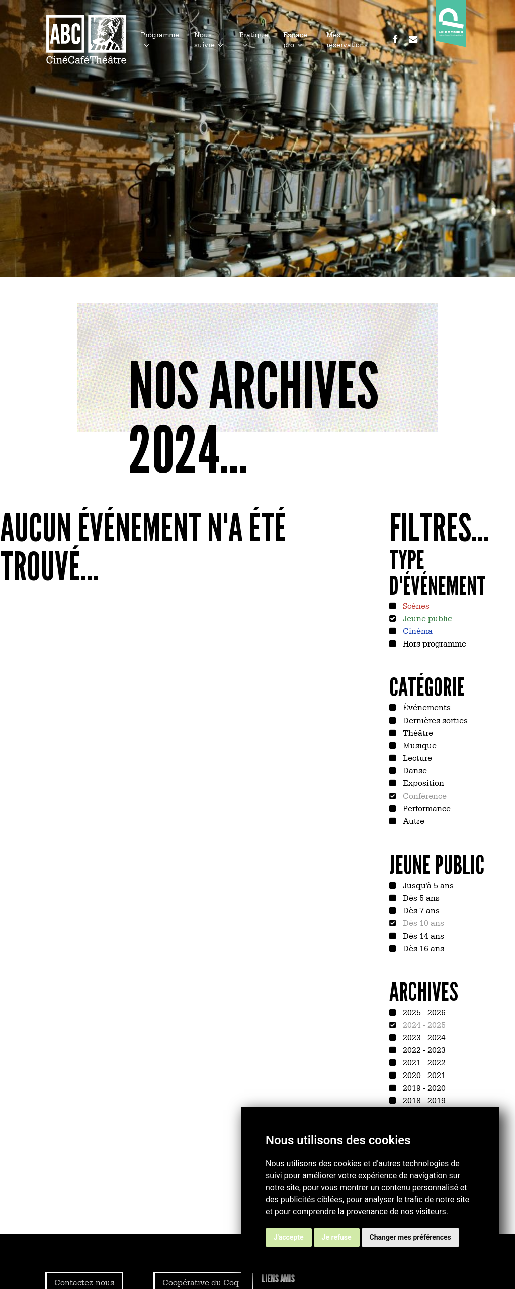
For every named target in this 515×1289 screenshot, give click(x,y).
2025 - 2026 (423, 1012)
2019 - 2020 (423, 1087)
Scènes (415, 605)
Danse (414, 770)
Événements (426, 707)
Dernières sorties (434, 720)
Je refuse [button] (337, 1237)
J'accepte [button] (289, 1237)
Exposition (422, 782)
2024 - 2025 (423, 1024)
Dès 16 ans (422, 948)
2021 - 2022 (423, 1062)
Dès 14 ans (422, 935)
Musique (419, 745)
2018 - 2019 (423, 1100)
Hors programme (433, 643)
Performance (426, 808)
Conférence (424, 795)
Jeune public (426, 618)
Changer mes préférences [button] (410, 1237)
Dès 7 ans (420, 910)
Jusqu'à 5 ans (427, 885)
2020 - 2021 (423, 1074)
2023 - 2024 (423, 1037)
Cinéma (417, 630)
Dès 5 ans (420, 897)
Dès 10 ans (422, 922)
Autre (412, 820)
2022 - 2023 (423, 1049)
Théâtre (417, 732)
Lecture (416, 757)
